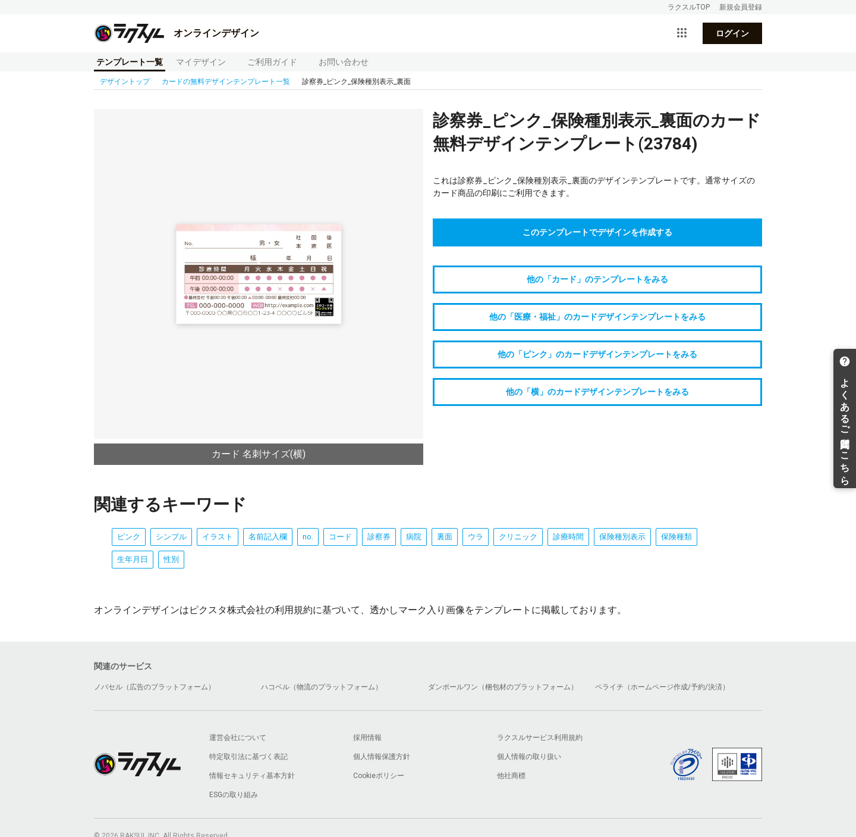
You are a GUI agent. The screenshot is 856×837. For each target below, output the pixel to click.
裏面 (444, 536)
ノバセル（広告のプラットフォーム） (154, 687)
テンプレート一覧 (129, 62)
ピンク (128, 536)
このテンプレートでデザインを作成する (597, 232)
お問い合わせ (344, 62)
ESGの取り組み (233, 795)
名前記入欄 (267, 536)
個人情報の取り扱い (529, 756)
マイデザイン (201, 62)
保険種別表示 (622, 536)
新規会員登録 (740, 7)
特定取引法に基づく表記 (248, 756)
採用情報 (367, 737)
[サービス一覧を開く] (682, 33)
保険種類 (676, 536)
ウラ (475, 536)
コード (340, 536)
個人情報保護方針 (381, 756)
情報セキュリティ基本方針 (252, 776)
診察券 (379, 536)
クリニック (518, 536)
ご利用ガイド (272, 62)
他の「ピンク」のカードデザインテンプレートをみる (597, 354)
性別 (171, 559)
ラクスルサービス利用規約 (540, 737)
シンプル (171, 536)
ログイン (732, 33)
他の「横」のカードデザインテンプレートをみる (597, 391)
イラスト (217, 536)
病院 (413, 536)
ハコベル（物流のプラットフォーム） (321, 687)
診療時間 (568, 536)
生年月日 (132, 559)
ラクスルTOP (689, 7)
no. (308, 536)
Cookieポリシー (378, 776)
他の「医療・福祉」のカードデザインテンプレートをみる (597, 316)
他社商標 (511, 776)
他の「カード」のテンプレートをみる (597, 279)
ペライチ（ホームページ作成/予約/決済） (662, 687)
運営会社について (237, 737)
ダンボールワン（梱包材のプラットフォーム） (503, 687)
